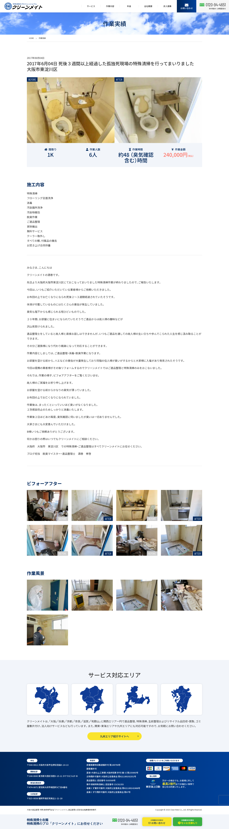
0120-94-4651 (128, 820)
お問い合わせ (187, 6)
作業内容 (110, 6)
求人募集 (167, 6)
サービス (91, 6)
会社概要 (148, 6)
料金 (129, 6)
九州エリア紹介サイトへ (114, 736)
